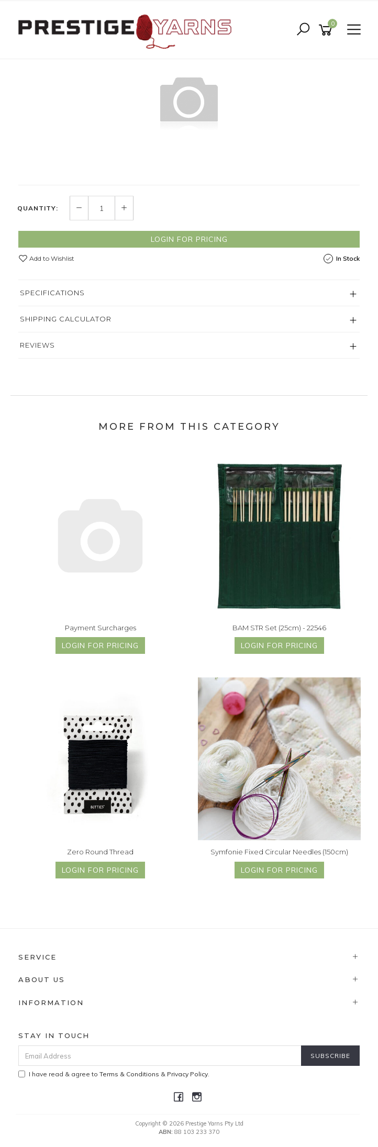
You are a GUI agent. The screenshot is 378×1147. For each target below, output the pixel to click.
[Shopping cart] (327, 30)
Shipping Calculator (66, 319)
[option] (189, 101)
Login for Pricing (189, 239)
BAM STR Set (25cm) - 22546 (279, 627)
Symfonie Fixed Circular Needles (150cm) (279, 852)
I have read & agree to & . (113, 1074)
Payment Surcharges (100, 627)
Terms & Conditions (129, 1074)
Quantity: (37, 208)
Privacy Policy (187, 1074)
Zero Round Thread (100, 852)
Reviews (37, 345)
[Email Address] (160, 1055)
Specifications (52, 292)
